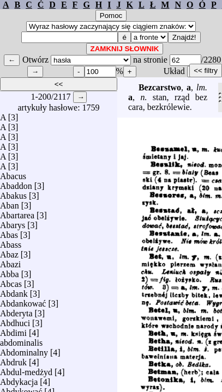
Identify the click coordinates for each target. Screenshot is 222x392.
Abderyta (16, 310)
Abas (9, 232)
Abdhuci (15, 320)
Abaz (9, 251)
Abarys (12, 222)
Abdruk (13, 359)
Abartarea (17, 212)
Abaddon (16, 183)
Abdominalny (24, 349)
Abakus (13, 193)
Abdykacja (19, 379)
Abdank (14, 291)
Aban (9, 202)
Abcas (11, 281)
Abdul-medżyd (26, 369)
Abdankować (23, 300)
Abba (9, 271)
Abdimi (13, 330)
